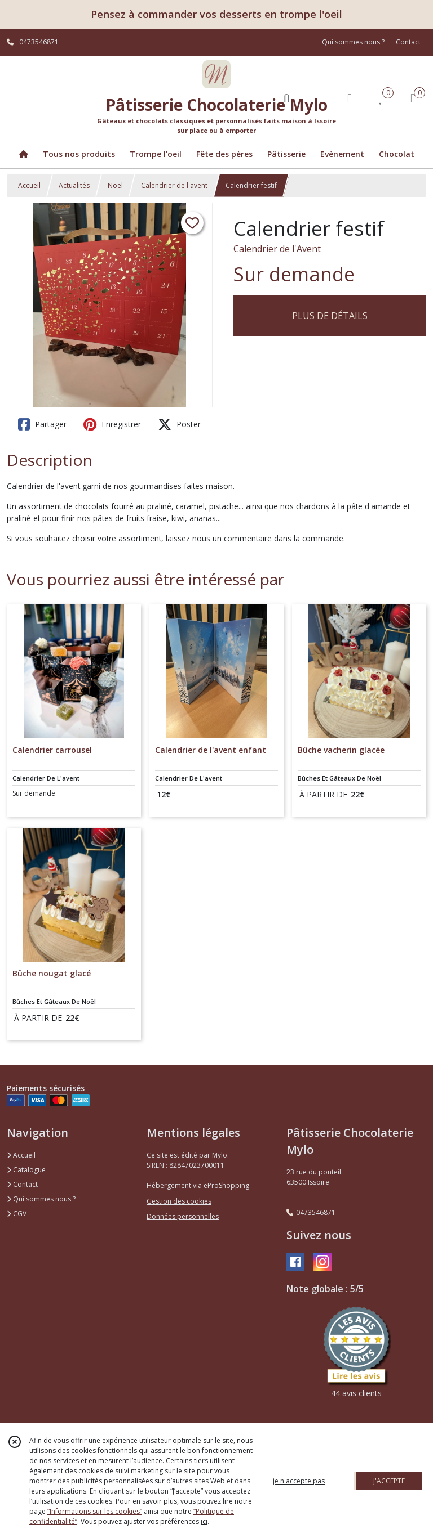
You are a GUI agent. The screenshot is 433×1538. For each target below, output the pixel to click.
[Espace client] (349, 97)
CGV (16, 1213)
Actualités (74, 185)
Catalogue (26, 1169)
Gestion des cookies (179, 1201)
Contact (408, 42)
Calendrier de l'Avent (277, 249)
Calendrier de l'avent (174, 185)
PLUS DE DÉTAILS (330, 316)
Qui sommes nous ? (41, 1199)
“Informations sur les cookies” (94, 1511)
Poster (179, 424)
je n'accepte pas (299, 1481)
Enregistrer (112, 424)
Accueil (29, 185)
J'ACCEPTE (389, 1481)
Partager (42, 424)
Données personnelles (183, 1216)
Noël (115, 185)
